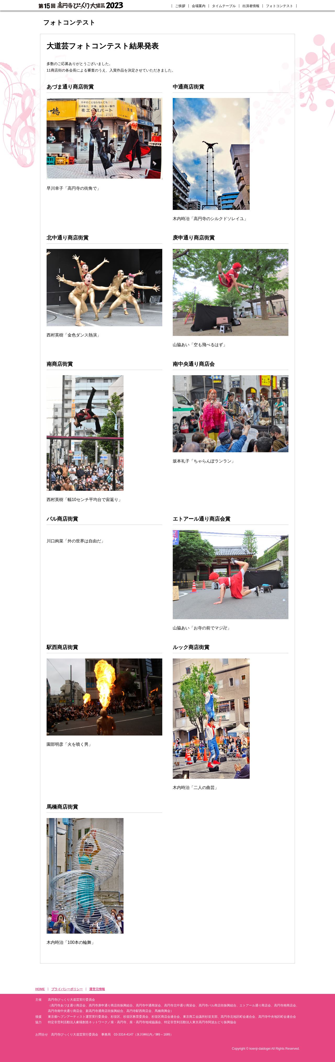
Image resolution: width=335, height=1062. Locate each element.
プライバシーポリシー (67, 989)
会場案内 (198, 6)
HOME (40, 989)
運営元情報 (97, 989)
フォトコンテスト (279, 6)
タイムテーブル (224, 6)
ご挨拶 (180, 6)
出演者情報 (250, 6)
